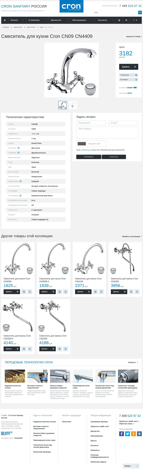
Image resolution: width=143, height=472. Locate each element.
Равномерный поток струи (44, 440)
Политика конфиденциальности (100, 456)
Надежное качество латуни (44, 422)
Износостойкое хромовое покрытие (43, 434)
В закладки (124, 79)
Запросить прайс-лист (100, 426)
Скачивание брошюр (99, 422)
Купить (126, 67)
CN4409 (50, 27)
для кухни (31, 27)
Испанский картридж (42, 452)
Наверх (127, 466)
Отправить (89, 157)
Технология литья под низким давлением (42, 446)
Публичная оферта (98, 462)
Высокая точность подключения (41, 427)
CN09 (41, 27)
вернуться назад (133, 36)
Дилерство (56, 20)
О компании (34, 20)
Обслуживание (79, 20)
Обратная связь (125, 424)
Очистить (114, 157)
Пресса (94, 441)
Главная (6, 27)
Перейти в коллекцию (131, 236)
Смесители (18, 27)
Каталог (14, 20)
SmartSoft (18, 438)
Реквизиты (95, 450)
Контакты (102, 20)
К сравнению (124, 75)
